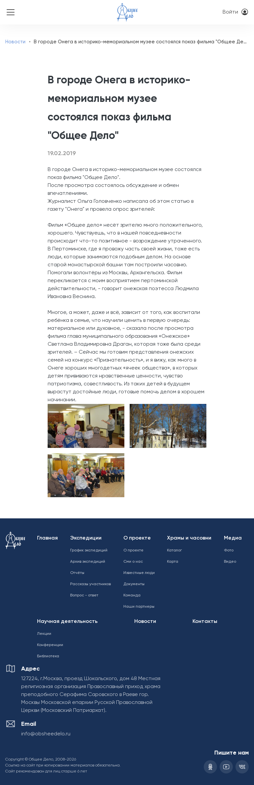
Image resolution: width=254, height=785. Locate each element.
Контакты (204, 621)
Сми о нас (133, 562)
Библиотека (48, 656)
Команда (132, 595)
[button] (84, 426)
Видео (230, 562)
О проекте (137, 538)
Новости (15, 41)
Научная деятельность (67, 621)
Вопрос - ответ (84, 595)
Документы (134, 584)
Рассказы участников (90, 584)
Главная (47, 538)
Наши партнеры (138, 607)
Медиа (233, 538)
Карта (172, 562)
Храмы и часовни (189, 538)
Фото (228, 550)
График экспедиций (88, 550)
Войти (230, 12)
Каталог (174, 550)
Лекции (44, 634)
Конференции (50, 645)
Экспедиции (86, 538)
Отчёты (77, 573)
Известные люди (139, 573)
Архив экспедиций (87, 562)
